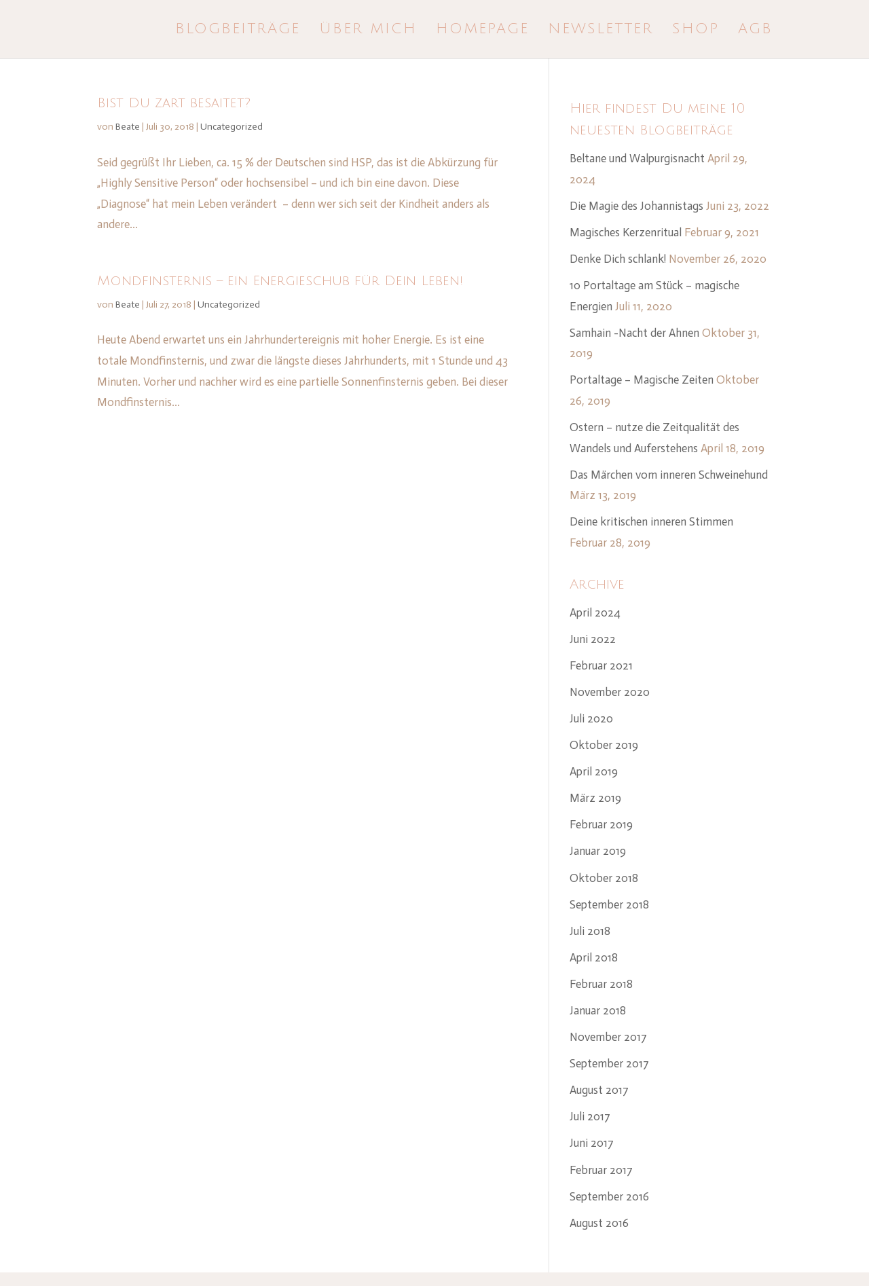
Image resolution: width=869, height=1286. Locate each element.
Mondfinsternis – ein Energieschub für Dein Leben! (280, 281)
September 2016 (609, 1196)
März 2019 (595, 798)
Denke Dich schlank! (618, 258)
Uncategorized (231, 126)
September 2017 (609, 1063)
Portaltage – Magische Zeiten (642, 379)
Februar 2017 (601, 1170)
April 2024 (595, 612)
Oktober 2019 (604, 745)
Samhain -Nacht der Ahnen (634, 332)
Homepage (482, 30)
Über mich (368, 30)
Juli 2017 (590, 1116)
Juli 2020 (591, 718)
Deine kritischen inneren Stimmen (651, 521)
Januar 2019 (598, 851)
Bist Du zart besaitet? (174, 103)
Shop (695, 30)
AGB (755, 30)
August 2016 (599, 1223)
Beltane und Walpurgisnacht (637, 158)
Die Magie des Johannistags (636, 206)
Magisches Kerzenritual (626, 232)
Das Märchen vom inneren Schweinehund (669, 474)
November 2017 (608, 1037)
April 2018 (594, 957)
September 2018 (609, 904)
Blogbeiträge (237, 30)
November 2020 (610, 692)
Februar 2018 (601, 984)
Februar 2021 (601, 665)
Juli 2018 (590, 931)
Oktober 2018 (604, 878)
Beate (127, 126)
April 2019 (594, 771)
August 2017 (599, 1090)
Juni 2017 (592, 1143)
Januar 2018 (598, 1010)
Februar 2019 (601, 824)
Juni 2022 (593, 639)
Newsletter (600, 30)
